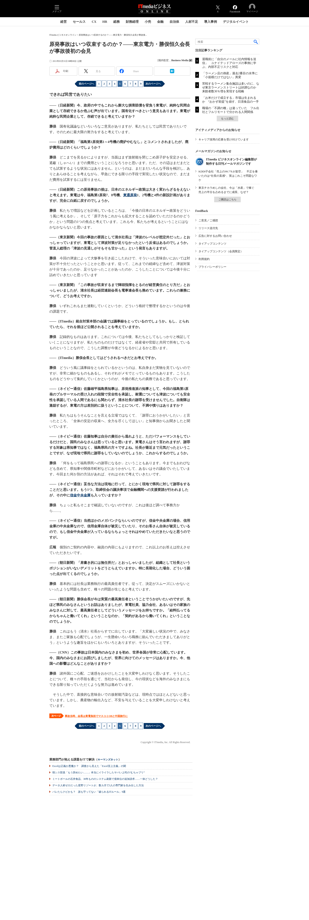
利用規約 (204, 259)
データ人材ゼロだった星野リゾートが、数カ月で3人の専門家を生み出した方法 (98, 785)
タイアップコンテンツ (212, 243)
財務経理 (132, 21)
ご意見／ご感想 (208, 220)
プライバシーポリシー (212, 266)
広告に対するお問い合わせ (215, 235)
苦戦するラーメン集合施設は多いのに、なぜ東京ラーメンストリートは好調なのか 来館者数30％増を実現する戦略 (230, 87)
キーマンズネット (108, 759)
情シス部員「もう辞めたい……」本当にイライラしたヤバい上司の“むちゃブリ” (98, 772)
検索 (256, 42)
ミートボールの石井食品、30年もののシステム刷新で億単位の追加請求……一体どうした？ (105, 778)
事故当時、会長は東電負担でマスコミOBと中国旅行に (96, 716)
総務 (116, 21)
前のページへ (86, 83)
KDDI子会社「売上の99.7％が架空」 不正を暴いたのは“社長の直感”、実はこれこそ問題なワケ (228, 176)
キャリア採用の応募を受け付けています (223, 139)
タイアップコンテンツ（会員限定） (220, 251)
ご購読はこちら (227, 199)
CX (94, 21)
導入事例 (210, 21)
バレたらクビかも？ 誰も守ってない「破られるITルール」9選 (89, 791)
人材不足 (191, 21)
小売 (148, 21)
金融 (160, 21)
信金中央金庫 (80, 495)
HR (104, 21)
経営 (63, 21)
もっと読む (227, 118)
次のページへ (153, 83)
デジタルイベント (236, 21)
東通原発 (130, 195)
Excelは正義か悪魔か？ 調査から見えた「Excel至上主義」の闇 (89, 766)
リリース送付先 (208, 228)
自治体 (174, 21)
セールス (79, 21)
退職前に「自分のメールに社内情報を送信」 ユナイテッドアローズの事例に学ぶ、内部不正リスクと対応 (229, 63)
